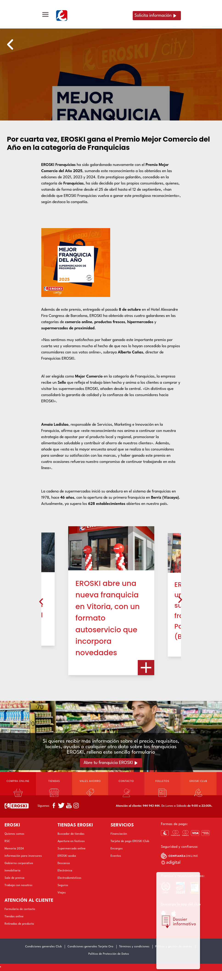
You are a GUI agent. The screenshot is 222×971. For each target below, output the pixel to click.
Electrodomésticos (69, 878)
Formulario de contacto (20, 909)
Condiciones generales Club (43, 946)
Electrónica (65, 870)
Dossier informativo (184, 922)
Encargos (117, 848)
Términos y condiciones (134, 946)
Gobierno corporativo (19, 863)
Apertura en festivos (71, 841)
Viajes (62, 892)
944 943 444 (151, 805)
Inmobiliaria (12, 870)
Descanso (64, 863)
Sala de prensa (14, 878)
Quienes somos (14, 834)
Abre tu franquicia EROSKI (108, 763)
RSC (7, 841)
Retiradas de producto (19, 924)
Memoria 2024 (14, 848)
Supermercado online (72, 848)
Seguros (63, 885)
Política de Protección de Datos (108, 954)
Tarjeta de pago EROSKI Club (130, 841)
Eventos (116, 856)
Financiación (119, 834)
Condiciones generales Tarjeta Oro (90, 946)
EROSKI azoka (67, 856)
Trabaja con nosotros (19, 885)
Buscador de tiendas (71, 834)
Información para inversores (23, 856)
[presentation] (41, 601)
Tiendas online (14, 916)
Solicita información (153, 16)
